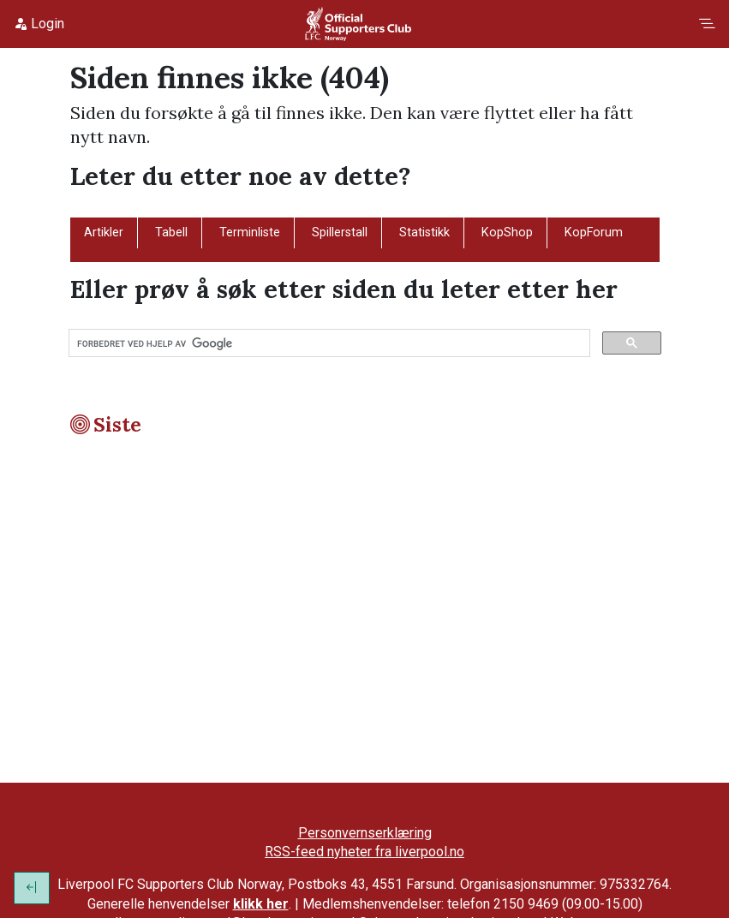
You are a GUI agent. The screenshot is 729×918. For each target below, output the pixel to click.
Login (39, 23)
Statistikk (424, 232)
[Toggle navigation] (706, 24)
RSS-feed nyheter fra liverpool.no (364, 851)
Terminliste (249, 232)
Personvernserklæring (365, 833)
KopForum (594, 232)
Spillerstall (339, 232)
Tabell (171, 232)
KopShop (507, 232)
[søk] (327, 343)
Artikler (103, 232)
